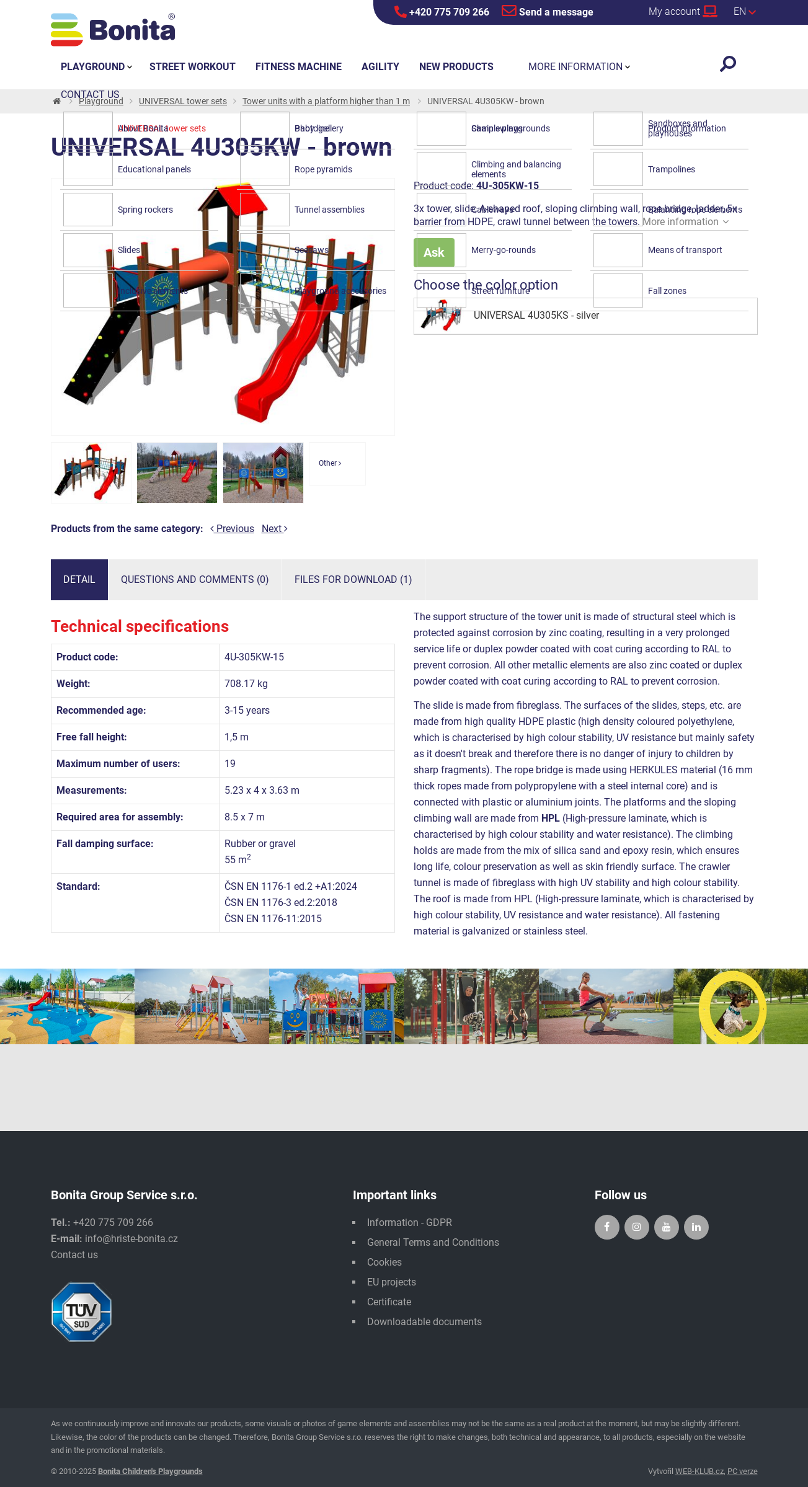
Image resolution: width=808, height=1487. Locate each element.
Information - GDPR (409, 1222)
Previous (232, 529)
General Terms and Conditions (433, 1242)
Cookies (384, 1262)
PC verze (742, 1471)
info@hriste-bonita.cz (131, 1239)
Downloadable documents (424, 1322)
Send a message (547, 10)
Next (275, 529)
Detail (79, 579)
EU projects (391, 1282)
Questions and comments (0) (195, 579)
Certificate (389, 1302)
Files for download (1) (353, 579)
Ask (434, 252)
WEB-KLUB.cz (699, 1471)
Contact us (74, 1255)
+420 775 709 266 (441, 12)
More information (685, 222)
